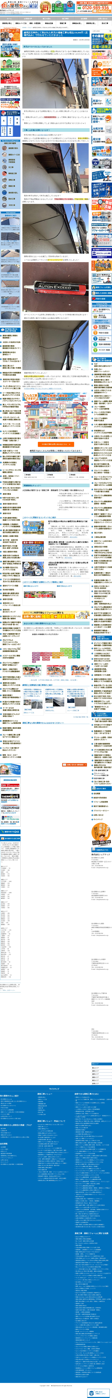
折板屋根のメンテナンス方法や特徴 (85, 1153)
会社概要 (84, 19)
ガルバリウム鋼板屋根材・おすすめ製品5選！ (88, 1177)
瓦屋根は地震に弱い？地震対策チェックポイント (89, 1198)
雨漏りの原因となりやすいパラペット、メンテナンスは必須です (93, 1273)
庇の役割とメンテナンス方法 (83, 1282)
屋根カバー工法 (21, 23)
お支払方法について (6, 1116)
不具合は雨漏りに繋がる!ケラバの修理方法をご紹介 (90, 1256)
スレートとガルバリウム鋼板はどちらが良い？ (88, 1168)
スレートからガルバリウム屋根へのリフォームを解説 (90, 1170)
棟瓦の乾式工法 (80, 1196)
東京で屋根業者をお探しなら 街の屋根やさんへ (14, 1101)
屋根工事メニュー (43, 1126)
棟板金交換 (49, 23)
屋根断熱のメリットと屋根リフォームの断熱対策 (89, 1368)
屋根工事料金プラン (43, 1129)
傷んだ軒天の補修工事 (82, 1284)
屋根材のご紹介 (80, 1303)
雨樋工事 (63, 23)
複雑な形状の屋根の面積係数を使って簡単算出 (88, 1308)
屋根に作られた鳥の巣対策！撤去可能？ (49, 1165)
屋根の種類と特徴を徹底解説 (83, 1239)
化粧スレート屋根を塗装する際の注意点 (86, 1158)
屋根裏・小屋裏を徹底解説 (83, 1312)
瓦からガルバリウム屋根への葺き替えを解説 (88, 1183)
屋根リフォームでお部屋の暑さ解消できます (88, 1316)
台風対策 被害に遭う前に (45, 1139)
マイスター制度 (5, 1114)
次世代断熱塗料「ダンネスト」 (84, 1370)
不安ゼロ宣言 (4, 1107)
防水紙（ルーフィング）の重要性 (85, 1331)
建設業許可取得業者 (6, 1153)
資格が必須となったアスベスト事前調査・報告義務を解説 (91, 1327)
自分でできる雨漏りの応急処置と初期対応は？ (88, 1292)
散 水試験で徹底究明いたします (47, 1137)
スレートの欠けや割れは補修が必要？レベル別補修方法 (91, 1149)
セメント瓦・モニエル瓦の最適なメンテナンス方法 (90, 1353)
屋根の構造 (79, 1245)
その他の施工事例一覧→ (81, 717)
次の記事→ (74, 680)
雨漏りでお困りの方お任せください (48, 1135)
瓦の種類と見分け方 (81, 1320)
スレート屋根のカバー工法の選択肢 (85, 1147)
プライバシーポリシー (7, 1158)
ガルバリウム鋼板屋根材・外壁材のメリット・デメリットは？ (93, 1181)
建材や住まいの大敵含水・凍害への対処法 (87, 1318)
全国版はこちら (80, 676)
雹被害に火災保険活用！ (82, 1222)
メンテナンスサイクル (82, 1105)
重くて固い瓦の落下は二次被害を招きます (87, 1214)
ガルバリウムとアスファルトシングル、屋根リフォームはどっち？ (94, 1342)
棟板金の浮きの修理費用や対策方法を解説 (87, 1123)
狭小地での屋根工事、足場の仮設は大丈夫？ (88, 1164)
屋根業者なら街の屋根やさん (9, 1155)
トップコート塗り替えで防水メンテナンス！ (88, 1280)
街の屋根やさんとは (6, 1099)
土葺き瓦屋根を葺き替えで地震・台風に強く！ (88, 1355)
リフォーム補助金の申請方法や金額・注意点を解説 (52, 1178)
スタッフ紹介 (4, 1149)
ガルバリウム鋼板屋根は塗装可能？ (85, 1186)
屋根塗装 (40, 1101)
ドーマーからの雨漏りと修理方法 (85, 1366)
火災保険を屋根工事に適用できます (48, 1144)
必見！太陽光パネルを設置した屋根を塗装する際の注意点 (91, 1155)
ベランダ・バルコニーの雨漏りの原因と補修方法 (89, 1275)
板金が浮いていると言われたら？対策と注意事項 (89, 1119)
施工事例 (65, 19)
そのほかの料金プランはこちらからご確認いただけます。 (43, 388)
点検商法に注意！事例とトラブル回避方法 (87, 1113)
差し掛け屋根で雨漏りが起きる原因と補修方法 (88, 1295)
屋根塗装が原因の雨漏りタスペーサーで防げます (89, 1262)
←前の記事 (33, 680)
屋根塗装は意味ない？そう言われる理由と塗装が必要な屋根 (92, 1260)
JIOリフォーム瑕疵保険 (7, 1110)
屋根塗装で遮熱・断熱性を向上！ (85, 1132)
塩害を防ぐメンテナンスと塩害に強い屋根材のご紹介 (90, 1363)
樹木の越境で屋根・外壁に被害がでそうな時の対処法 (90, 1205)
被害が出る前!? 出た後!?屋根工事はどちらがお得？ (89, 1136)
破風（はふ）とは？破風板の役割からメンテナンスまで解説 (92, 1286)
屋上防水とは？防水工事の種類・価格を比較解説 (89, 1271)
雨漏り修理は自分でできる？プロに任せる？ (88, 1252)
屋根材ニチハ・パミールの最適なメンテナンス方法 (90, 1160)
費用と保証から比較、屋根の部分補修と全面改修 (89, 1142)
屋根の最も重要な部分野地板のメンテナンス (88, 1333)
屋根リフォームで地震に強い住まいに (48, 1141)
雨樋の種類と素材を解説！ (45, 1167)
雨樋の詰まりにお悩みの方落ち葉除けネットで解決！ (52, 1163)
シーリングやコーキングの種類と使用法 (86, 1335)
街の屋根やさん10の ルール (8, 1105)
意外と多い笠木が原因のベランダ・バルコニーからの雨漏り (92, 1264)
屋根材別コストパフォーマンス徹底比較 (86, 1338)
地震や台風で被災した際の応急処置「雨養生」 (88, 1310)
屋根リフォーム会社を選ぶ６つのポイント (87, 1207)
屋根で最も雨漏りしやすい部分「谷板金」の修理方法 (90, 1301)
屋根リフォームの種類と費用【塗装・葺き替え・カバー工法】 (93, 1145)
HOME (24, 27)
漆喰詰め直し (77, 23)
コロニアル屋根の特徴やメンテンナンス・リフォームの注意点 (93, 1173)
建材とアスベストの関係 (82, 1329)
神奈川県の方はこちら (31, 676)
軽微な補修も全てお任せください (47, 1133)
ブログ (30, 27)
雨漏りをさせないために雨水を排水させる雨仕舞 (89, 1297)
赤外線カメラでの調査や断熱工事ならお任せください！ (53, 1152)
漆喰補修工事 (42, 1103)
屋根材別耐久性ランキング (83, 1340)
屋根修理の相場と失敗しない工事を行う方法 (88, 1140)
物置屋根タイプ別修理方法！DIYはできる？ (50, 1154)
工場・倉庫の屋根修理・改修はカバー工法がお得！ (52, 1159)
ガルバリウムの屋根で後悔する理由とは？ (87, 1346)
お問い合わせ (102, 19)
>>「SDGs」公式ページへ (7, 990)
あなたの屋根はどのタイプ (83, 1236)
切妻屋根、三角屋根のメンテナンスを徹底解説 (88, 1249)
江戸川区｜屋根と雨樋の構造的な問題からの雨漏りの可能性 (61, 680)
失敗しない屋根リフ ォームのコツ (85, 1138)
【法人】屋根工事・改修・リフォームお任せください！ (53, 1172)
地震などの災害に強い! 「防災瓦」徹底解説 (87, 1201)
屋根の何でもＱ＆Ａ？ (82, 1376)
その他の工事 (42, 1114)
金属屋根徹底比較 (80, 1344)
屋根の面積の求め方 (81, 1305)
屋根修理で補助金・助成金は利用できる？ (49, 1176)
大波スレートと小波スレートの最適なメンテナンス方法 (91, 1357)
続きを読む (73, 537)
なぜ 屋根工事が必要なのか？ (84, 1134)
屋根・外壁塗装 (35, 23)
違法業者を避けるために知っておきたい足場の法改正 (90, 1226)
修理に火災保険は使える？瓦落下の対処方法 (88, 1216)
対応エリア (4, 1151)
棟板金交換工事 (42, 1106)
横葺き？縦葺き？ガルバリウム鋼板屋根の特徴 (88, 1179)
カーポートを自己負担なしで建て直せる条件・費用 (52, 1150)
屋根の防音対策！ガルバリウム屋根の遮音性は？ (89, 1192)
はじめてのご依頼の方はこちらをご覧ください (51, 1124)
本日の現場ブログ (6, 1133)
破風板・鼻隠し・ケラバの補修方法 (85, 1254)
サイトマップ (4, 1162)
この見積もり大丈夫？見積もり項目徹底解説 (88, 1109)
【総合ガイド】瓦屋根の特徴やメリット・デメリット (90, 1194)
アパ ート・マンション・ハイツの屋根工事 (50, 1148)
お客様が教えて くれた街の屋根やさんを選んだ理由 (15, 1137)
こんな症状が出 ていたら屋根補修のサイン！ (88, 1211)
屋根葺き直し (91, 23)
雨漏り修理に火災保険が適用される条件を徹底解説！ (90, 1224)
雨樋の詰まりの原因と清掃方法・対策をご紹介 (51, 1161)
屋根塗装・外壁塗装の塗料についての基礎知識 (88, 1372)
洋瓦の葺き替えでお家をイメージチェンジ (87, 1359)
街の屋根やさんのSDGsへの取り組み (11, 1118)
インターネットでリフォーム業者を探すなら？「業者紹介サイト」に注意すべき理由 (94, 1116)
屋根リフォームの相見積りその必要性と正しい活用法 (90, 1102)
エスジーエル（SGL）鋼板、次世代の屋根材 (88, 1348)
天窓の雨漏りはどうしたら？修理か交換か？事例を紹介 (91, 1258)
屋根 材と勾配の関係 (81, 1290)
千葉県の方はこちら (56, 676)
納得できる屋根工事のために (83, 1125)
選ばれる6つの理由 (6, 1103)
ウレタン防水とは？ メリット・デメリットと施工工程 (91, 1277)
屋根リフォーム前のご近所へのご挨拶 (86, 1107)
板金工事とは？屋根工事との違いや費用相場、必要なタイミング (93, 1121)
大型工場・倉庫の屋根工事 (45, 1146)
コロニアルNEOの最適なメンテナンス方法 (87, 1175)
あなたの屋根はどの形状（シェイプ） (86, 1288)
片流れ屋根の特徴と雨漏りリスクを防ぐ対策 (88, 1247)
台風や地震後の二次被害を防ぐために (86, 1218)
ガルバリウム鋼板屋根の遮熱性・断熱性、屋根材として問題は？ (93, 1188)
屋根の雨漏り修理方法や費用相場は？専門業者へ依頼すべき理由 (93, 1299)
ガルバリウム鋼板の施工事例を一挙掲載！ (87, 1166)
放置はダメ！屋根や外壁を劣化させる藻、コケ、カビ (90, 1361)
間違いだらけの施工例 (82, 1127)
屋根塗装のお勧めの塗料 (82, 1374)
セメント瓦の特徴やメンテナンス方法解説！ (88, 1351)
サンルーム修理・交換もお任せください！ (49, 1156)
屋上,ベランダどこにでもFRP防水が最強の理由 (88, 1267)
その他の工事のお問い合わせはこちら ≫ (56, 444)
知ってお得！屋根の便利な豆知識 (85, 1241)
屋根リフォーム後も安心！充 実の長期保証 (12, 1112)
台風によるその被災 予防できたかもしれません (88, 1220)
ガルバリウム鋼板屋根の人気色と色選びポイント (89, 1190)
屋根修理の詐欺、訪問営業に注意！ (85, 1111)
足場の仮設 (43, 135)
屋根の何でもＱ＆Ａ (6, 1135)
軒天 (52, 51)
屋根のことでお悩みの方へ (83, 1097)
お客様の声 (28, 19)
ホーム (9, 19)
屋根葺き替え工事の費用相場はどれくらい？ (50, 1180)
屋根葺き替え (7, 23)
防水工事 (105, 23)
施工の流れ (47, 19)
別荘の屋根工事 (42, 1169)
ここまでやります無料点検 (45, 1131)
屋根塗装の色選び (80, 1130)
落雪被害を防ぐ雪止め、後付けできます (86, 1203)
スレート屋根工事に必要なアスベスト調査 (87, 1325)
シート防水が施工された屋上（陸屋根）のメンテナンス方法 (92, 1269)
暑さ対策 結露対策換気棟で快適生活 (86, 1314)
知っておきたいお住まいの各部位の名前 (86, 1243)
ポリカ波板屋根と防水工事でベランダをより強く (51, 1174)
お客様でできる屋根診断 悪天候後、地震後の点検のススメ (93, 1209)
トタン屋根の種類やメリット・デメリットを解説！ (90, 1151)
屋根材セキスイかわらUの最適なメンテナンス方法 (89, 1162)
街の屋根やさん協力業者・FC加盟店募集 (12, 1164)
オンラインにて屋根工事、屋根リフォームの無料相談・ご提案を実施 (94, 1100)
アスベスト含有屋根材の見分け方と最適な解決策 (89, 1323)
